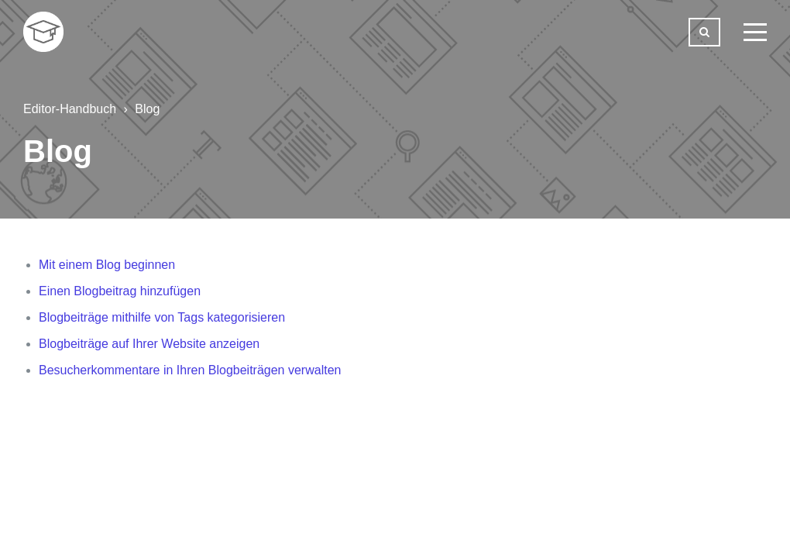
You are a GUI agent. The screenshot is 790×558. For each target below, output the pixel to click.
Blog (147, 108)
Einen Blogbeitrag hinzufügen (120, 291)
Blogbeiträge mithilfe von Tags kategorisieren (162, 317)
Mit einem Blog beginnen (107, 264)
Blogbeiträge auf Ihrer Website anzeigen (149, 343)
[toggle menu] (755, 31)
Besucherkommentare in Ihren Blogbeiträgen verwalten (190, 370)
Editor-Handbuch (69, 108)
